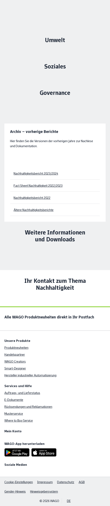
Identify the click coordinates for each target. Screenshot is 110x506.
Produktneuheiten (16, 347)
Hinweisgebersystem (44, 491)
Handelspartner (14, 354)
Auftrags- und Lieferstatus (22, 393)
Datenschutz (65, 482)
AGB (82, 482)
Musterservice (13, 413)
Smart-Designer (15, 368)
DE (69, 501)
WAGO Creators (15, 361)
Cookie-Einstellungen (18, 482)
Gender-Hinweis (15, 491)
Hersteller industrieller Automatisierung (30, 375)
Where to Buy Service (18, 420)
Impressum (45, 482)
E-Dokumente (13, 400)
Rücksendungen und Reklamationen (28, 406)
